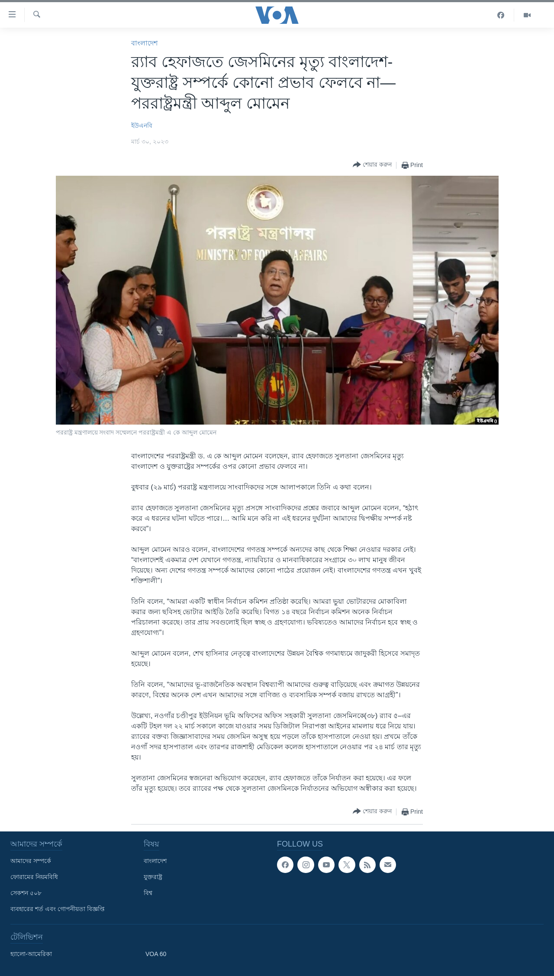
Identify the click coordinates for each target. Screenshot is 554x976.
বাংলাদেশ (144, 43)
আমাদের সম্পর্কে (30, 860)
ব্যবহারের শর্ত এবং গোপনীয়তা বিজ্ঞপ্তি (57, 908)
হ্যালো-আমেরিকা (31, 953)
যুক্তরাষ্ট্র (153, 876)
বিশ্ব (148, 892)
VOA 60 (155, 953)
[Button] (372, 165)
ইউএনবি (141, 125)
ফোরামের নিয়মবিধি (34, 876)
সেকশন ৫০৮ (26, 892)
